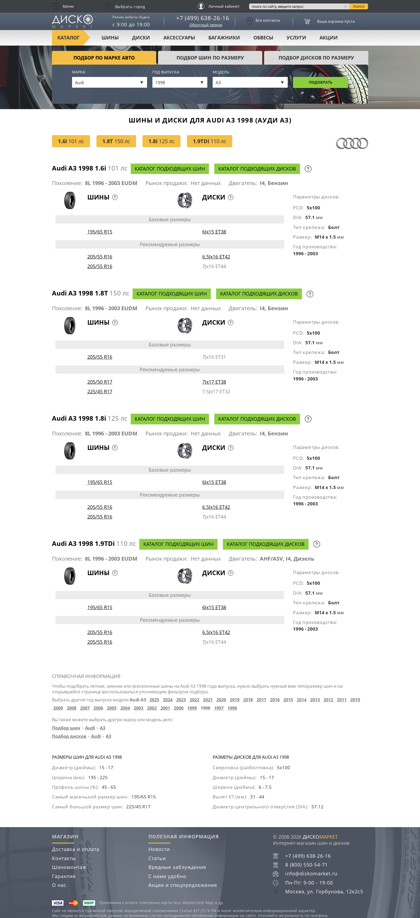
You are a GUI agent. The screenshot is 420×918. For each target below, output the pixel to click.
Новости (159, 849)
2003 (138, 708)
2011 (342, 700)
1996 (232, 708)
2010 (355, 700)
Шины (110, 37)
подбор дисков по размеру (316, 57)
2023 (181, 700)
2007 (85, 708)
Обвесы (263, 37)
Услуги (296, 37)
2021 (208, 700)
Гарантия (64, 876)
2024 (167, 700)
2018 (248, 700)
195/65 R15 (99, 231)
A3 (102, 728)
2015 (288, 700)
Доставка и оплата (75, 849)
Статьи (157, 858)
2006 (98, 708)
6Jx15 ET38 (214, 231)
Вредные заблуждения (177, 867)
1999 (192, 708)
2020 (221, 700)
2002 (152, 708)
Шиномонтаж (69, 867)
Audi (90, 728)
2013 (315, 700)
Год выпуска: (166, 72)
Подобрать (320, 82)
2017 (261, 700)
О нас (59, 885)
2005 (112, 708)
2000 (178, 708)
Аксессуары (179, 37)
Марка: (79, 72)
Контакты (64, 858)
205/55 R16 (99, 256)
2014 (301, 700)
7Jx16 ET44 (214, 266)
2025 (154, 700)
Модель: (221, 72)
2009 (58, 708)
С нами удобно (167, 876)
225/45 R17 (99, 391)
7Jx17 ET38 (214, 382)
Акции (329, 37)
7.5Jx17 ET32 (216, 391)
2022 (194, 700)
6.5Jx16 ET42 (216, 256)
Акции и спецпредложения (182, 885)
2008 (71, 708)
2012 (328, 700)
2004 (125, 708)
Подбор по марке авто (104, 57)
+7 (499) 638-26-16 (202, 18)
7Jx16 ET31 (214, 357)
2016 (275, 700)
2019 (234, 700)
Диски (141, 37)
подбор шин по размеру (210, 57)
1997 (219, 708)
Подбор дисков (69, 736)
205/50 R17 (99, 382)
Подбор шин (66, 728)
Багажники (224, 37)
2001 (165, 708)
